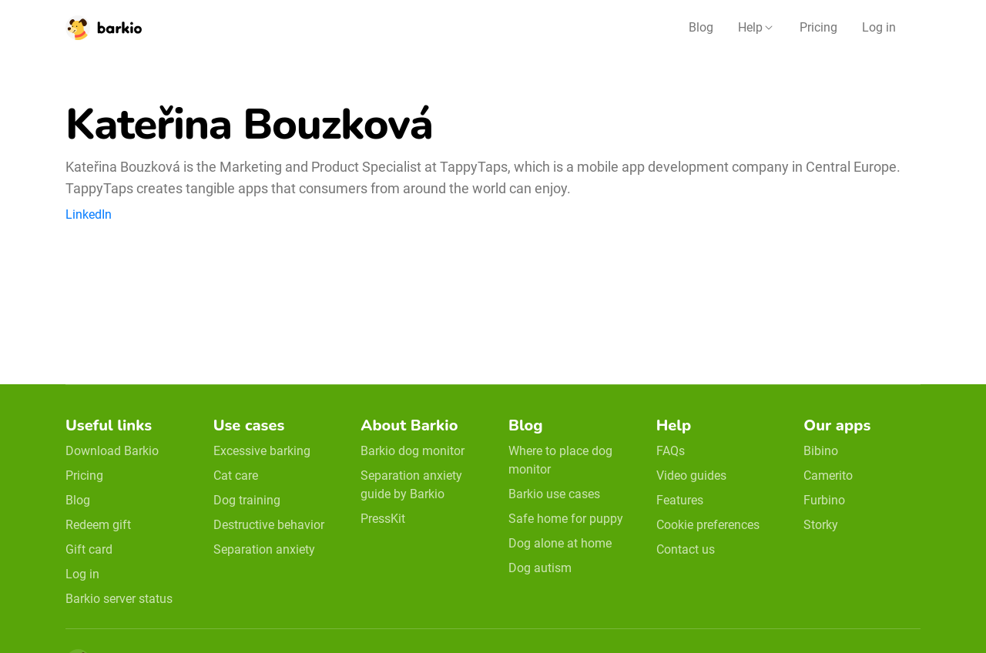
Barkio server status (119, 598)
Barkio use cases (554, 494)
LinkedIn (88, 214)
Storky (820, 524)
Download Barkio (112, 451)
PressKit (383, 518)
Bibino (820, 451)
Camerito (828, 475)
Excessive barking (261, 451)
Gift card (88, 549)
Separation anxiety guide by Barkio (411, 484)
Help (750, 27)
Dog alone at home (560, 543)
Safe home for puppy (565, 518)
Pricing (818, 27)
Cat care (235, 475)
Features (679, 500)
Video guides (691, 475)
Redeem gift (98, 524)
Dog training (246, 500)
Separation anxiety (264, 549)
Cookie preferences (708, 524)
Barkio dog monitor (412, 451)
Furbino (824, 500)
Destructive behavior (268, 524)
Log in (879, 27)
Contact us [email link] (685, 549)
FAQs (670, 451)
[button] (756, 27)
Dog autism (540, 568)
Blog (701, 27)
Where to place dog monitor (560, 460)
